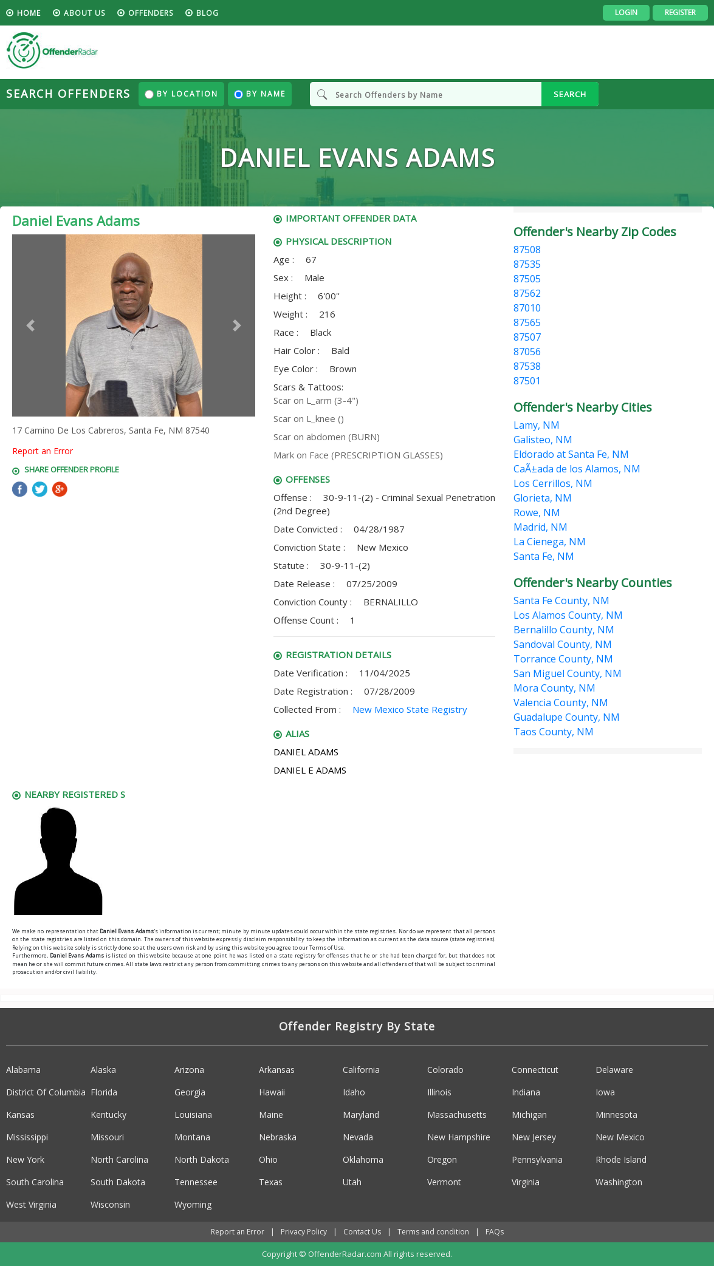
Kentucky (108, 1114)
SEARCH (570, 94)
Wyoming (192, 1204)
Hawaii (272, 1092)
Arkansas (277, 1069)
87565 (527, 322)
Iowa (605, 1092)
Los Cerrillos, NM (552, 483)
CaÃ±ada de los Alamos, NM (576, 468)
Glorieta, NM (542, 498)
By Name (260, 94)
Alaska (103, 1069)
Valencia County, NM (560, 702)
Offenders (150, 13)
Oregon (442, 1159)
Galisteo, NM (542, 439)
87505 (527, 278)
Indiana (526, 1092)
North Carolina (119, 1159)
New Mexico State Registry (409, 709)
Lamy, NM (536, 425)
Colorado (445, 1069)
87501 (527, 380)
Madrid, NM (540, 527)
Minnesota (616, 1114)
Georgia (189, 1092)
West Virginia (31, 1204)
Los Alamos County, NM (568, 615)
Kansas (20, 1114)
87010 (527, 308)
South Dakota (118, 1182)
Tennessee (196, 1182)
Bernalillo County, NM (563, 629)
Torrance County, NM (563, 658)
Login (626, 12)
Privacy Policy (304, 1232)
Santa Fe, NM (543, 556)
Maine (271, 1114)
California (361, 1069)
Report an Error (42, 451)
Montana (192, 1137)
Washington (619, 1182)
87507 (527, 337)
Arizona (189, 1069)
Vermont (444, 1182)
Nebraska (278, 1137)
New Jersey (534, 1137)
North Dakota (201, 1159)
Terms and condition (433, 1232)
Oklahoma (363, 1159)
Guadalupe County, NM (566, 717)
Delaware (614, 1069)
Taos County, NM (553, 731)
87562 (527, 293)
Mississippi (27, 1137)
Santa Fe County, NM (561, 600)
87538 (527, 366)
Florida (104, 1092)
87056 (527, 351)
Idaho (354, 1092)
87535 (527, 264)
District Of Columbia (46, 1092)
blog (207, 13)
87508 (527, 249)
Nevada (358, 1137)
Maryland (361, 1114)
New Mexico (620, 1137)
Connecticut (535, 1069)
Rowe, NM (536, 512)
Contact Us (362, 1232)
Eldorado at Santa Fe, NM (571, 454)
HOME (29, 13)
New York (25, 1159)
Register (680, 12)
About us (84, 13)
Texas (271, 1182)
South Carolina (35, 1182)
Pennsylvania (537, 1159)
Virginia (526, 1182)
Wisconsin (110, 1204)
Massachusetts (457, 1114)
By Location (181, 94)
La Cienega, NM (549, 541)
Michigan (529, 1114)
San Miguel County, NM (567, 673)
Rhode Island (621, 1159)
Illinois (439, 1092)
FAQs (495, 1232)
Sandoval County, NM (562, 644)
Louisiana (193, 1114)
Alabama (23, 1069)
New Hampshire (458, 1137)
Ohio (268, 1159)
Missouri (107, 1137)
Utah (352, 1182)
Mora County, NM (554, 688)
